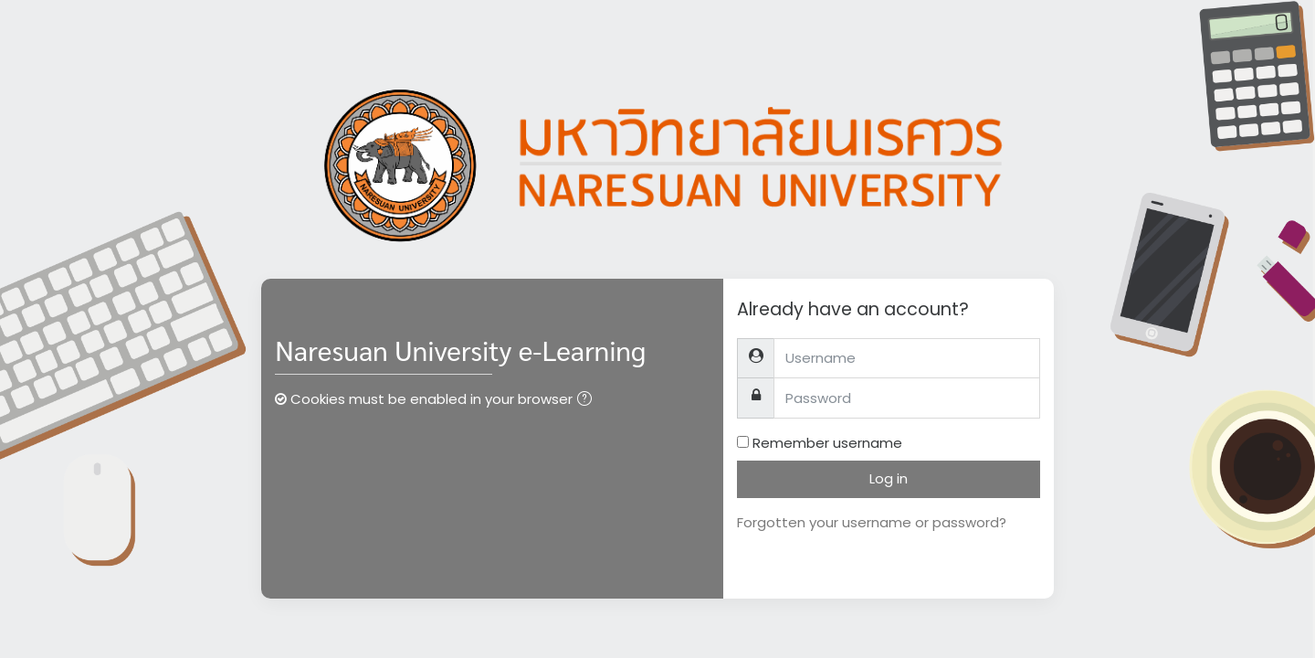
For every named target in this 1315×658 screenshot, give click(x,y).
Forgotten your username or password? (871, 522)
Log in (888, 478)
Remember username (827, 442)
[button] (588, 400)
